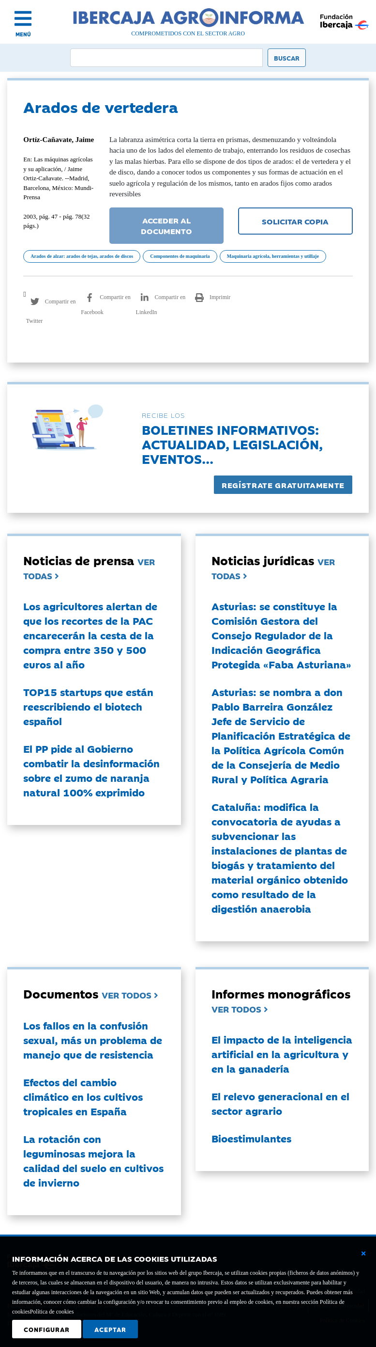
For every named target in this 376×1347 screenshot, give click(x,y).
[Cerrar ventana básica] (363, 1253)
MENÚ (23, 34)
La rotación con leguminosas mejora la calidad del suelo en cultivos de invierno (93, 1160)
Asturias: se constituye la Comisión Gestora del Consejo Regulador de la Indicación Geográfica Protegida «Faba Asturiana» (281, 635)
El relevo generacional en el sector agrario (280, 1103)
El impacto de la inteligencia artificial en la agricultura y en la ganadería (281, 1054)
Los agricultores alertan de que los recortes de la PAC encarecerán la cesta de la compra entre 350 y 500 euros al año (90, 635)
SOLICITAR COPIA (295, 221)
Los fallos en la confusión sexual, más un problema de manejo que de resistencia (92, 1040)
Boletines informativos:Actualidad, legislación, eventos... (232, 443)
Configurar (47, 1329)
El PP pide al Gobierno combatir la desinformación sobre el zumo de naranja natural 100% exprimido (91, 770)
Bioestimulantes (251, 1138)
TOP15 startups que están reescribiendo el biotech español (88, 706)
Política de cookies (52, 1311)
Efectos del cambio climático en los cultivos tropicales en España (83, 1096)
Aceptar (110, 1329)
